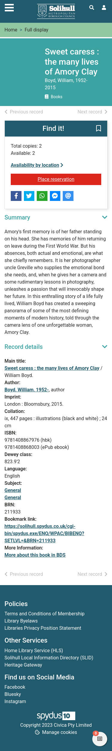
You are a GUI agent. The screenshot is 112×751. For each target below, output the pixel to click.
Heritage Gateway (23, 665)
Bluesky (12, 694)
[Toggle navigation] (9, 6)
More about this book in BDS (34, 555)
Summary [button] (17, 217)
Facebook (14, 687)
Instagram (15, 701)
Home (10, 30)
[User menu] (104, 7)
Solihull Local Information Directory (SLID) (48, 658)
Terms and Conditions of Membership (44, 614)
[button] (98, 129)
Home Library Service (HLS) (33, 650)
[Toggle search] (92, 7)
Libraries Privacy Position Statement (42, 628)
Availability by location (37, 165)
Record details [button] (23, 346)
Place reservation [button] (69, 178)
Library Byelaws (21, 621)
